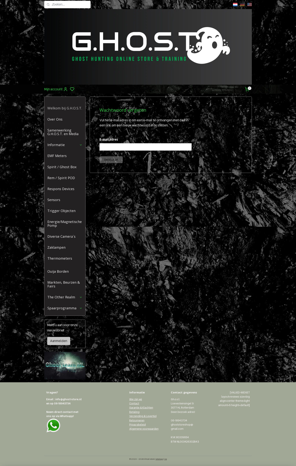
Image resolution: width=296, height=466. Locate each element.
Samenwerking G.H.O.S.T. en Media (63, 132)
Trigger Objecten (61, 210)
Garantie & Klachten (141, 407)
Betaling (134, 412)
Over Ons (54, 119)
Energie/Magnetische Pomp (64, 223)
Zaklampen (56, 247)
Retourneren (136, 420)
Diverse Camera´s (61, 236)
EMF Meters (57, 155)
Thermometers (59, 258)
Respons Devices (60, 189)
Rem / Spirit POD (61, 178)
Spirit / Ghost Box (61, 167)
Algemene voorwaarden (144, 429)
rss (165, 459)
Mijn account (56, 89)
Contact (134, 403)
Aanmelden (58, 340)
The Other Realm (64, 297)
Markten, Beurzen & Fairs (63, 284)
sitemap (159, 459)
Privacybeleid (137, 425)
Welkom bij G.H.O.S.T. (64, 108)
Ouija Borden (58, 271)
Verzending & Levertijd (142, 416)
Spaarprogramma (64, 308)
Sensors (53, 199)
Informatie (64, 144)
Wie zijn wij (135, 399)
